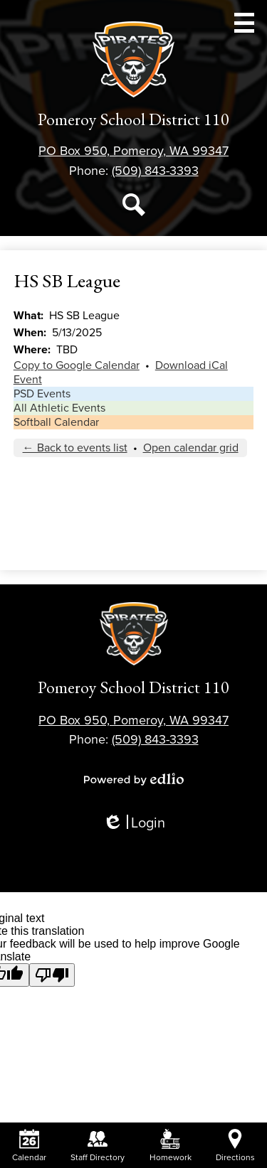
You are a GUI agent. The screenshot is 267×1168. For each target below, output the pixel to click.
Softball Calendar (56, 422)
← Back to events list (75, 448)
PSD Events (42, 394)
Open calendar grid (191, 448)
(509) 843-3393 (155, 170)
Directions (235, 1145)
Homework (171, 1145)
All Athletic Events (59, 408)
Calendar (29, 1145)
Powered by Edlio (134, 779)
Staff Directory (97, 1145)
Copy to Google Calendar (77, 365)
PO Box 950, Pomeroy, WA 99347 (133, 151)
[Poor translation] (52, 975)
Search (134, 207)
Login (134, 823)
